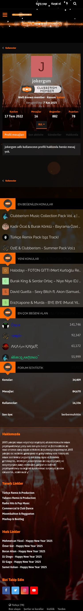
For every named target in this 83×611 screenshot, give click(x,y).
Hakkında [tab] (72, 134)
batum (61, 97)
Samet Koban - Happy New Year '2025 (24, 570)
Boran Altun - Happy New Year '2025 (23, 554)
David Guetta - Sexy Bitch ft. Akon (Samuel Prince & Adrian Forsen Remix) (45, 290)
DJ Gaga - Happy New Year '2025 (21, 564)
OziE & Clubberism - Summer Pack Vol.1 (42, 249)
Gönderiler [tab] (55, 134)
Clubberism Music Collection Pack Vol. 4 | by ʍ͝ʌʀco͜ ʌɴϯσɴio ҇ (44, 218)
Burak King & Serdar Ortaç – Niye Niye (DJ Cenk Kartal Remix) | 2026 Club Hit (45, 280)
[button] (5, 14)
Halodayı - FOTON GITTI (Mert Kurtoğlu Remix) (45, 270)
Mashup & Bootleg (13, 521)
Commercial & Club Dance (17, 511)
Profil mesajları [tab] (14, 134)
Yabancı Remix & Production (19, 501)
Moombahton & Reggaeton (18, 516)
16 (36, 116)
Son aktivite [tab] (36, 134)
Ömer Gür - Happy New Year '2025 (22, 549)
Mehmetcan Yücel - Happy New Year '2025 (27, 543)
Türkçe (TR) (16, 605)
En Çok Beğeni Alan (33, 310)
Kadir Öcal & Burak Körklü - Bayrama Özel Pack (44, 228)
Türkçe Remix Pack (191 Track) (34, 239)
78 (73, 116)
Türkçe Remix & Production (18, 495)
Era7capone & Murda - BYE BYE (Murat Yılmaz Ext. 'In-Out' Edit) (45, 301)
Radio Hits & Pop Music (16, 506)
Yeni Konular (29, 259)
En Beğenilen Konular (35, 207)
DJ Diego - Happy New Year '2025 (22, 559)
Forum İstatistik (31, 362)
